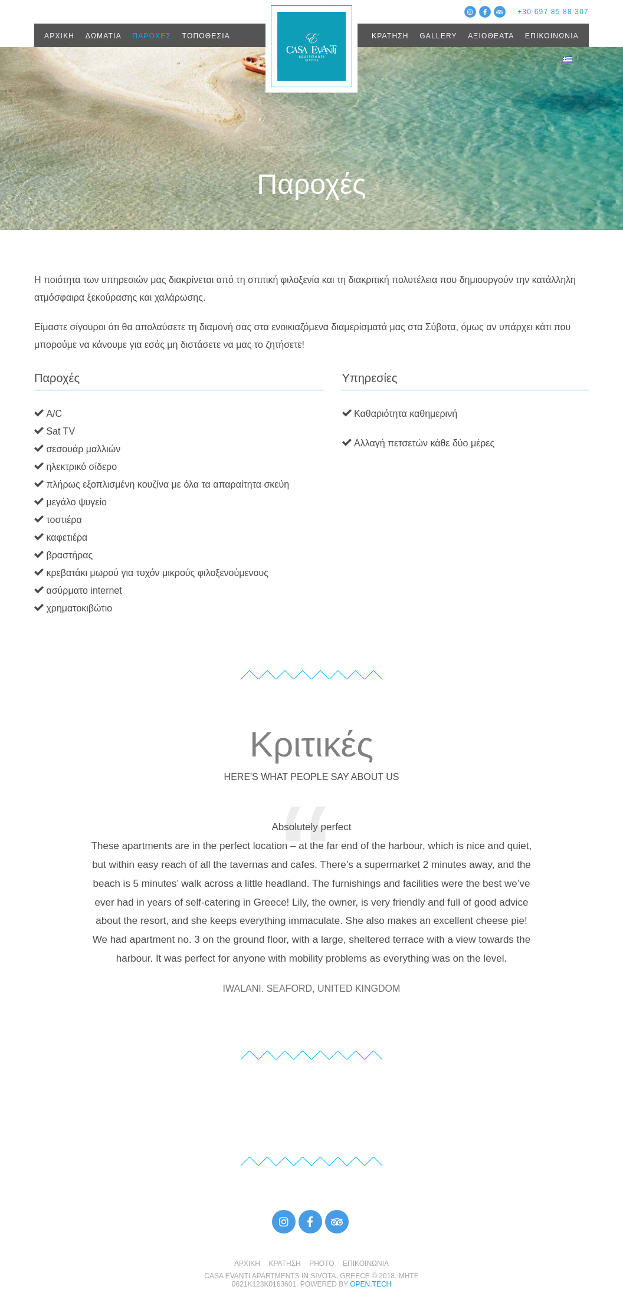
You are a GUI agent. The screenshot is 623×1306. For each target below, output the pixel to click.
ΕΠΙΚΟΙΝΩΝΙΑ (552, 36)
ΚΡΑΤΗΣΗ (390, 36)
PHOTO (321, 1263)
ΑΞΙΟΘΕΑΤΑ (491, 36)
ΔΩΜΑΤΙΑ (104, 36)
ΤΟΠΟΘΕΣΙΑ (206, 36)
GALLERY (438, 36)
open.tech (370, 1284)
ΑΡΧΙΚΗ (59, 36)
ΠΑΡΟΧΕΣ (151, 36)
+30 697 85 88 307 (553, 12)
